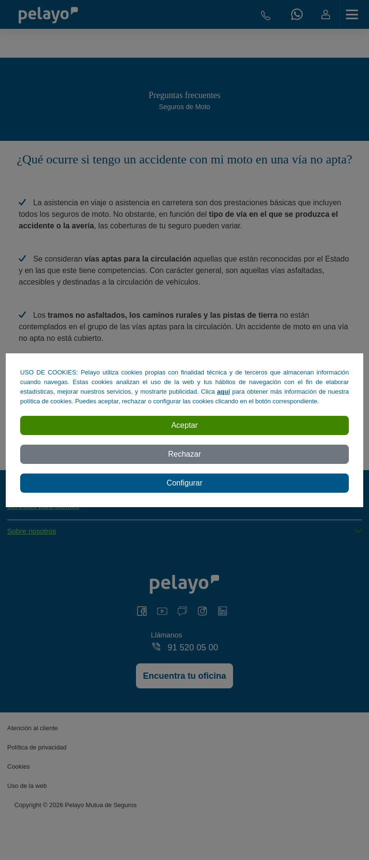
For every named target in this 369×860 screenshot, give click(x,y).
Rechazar (184, 454)
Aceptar (184, 425)
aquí (223, 391)
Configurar (185, 483)
